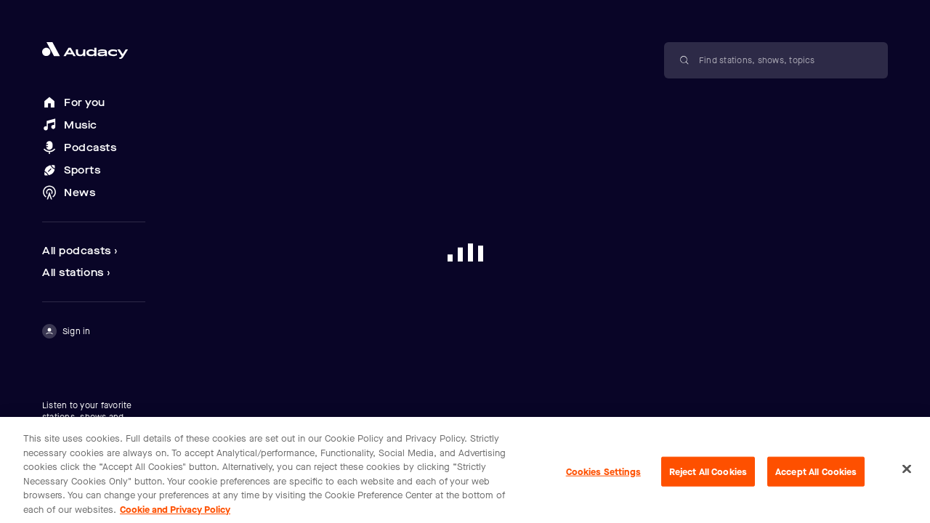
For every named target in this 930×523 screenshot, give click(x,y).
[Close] (907, 476)
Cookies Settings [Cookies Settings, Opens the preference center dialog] (603, 479)
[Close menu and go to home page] (93, 50)
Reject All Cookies (708, 479)
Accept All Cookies (816, 479)
